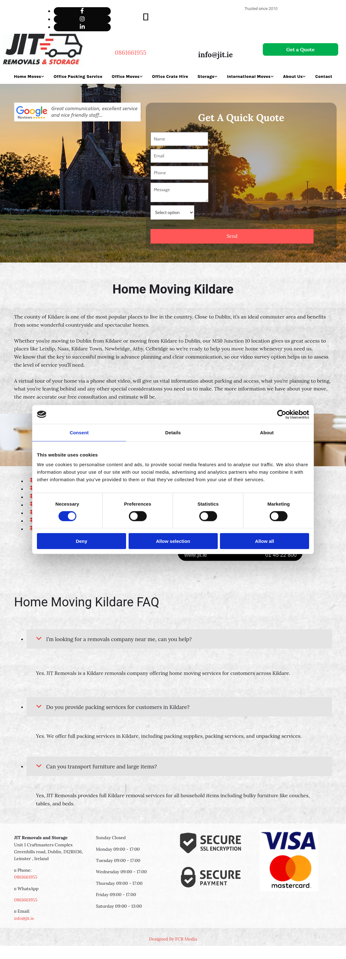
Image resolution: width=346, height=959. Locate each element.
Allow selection (173, 541)
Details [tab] (173, 432)
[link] (39, 638)
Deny (81, 541)
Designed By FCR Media (173, 939)
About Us (293, 76)
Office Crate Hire (170, 76)
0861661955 (25, 877)
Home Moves (27, 76)
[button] (300, 49)
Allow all (264, 541)
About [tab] (267, 432)
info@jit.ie (215, 54)
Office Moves (126, 76)
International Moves (248, 76)
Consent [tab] (79, 432)
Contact (323, 76)
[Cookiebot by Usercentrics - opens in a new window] (281, 414)
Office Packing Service (77, 76)
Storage (205, 76)
